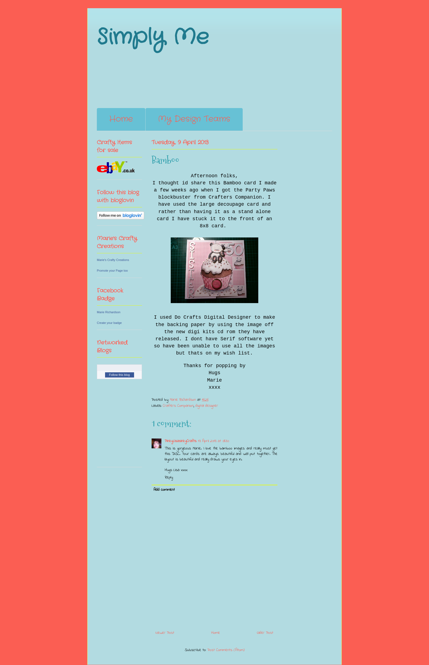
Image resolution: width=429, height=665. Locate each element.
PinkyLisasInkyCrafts (180, 441)
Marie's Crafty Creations (113, 260)
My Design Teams (194, 119)
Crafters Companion (178, 406)
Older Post (265, 633)
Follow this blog (119, 374)
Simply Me (153, 37)
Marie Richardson (108, 312)
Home (121, 119)
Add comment (164, 490)
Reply (169, 477)
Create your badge (109, 322)
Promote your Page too (112, 270)
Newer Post (165, 633)
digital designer (206, 406)
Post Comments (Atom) (226, 650)
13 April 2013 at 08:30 (213, 441)
